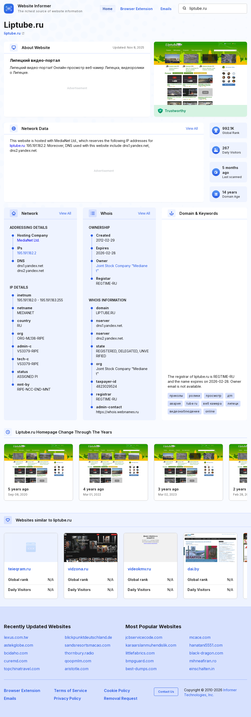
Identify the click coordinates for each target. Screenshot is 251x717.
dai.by (193, 568)
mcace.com (200, 637)
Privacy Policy (67, 698)
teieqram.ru (19, 568)
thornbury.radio (79, 653)
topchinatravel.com (22, 668)
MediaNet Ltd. (28, 240)
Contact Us (166, 691)
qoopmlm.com (78, 660)
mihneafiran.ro (202, 660)
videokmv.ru (139, 568)
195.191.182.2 (26, 253)
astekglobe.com (18, 645)
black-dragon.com (206, 653)
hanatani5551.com (206, 645)
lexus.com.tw (16, 637)
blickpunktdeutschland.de (88, 637)
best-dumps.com (141, 668)
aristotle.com (76, 668)
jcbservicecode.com (144, 637)
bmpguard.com (140, 660)
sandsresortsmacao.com (87, 645)
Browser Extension (136, 9)
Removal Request (120, 698)
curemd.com (15, 660)
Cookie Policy (117, 690)
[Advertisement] (77, 102)
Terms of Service (70, 690)
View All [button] (192, 128)
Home (108, 9)
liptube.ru (14, 33)
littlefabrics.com (140, 653)
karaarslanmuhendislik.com (151, 645)
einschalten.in (201, 668)
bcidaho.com (16, 653)
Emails (166, 9)
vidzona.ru (78, 568)
